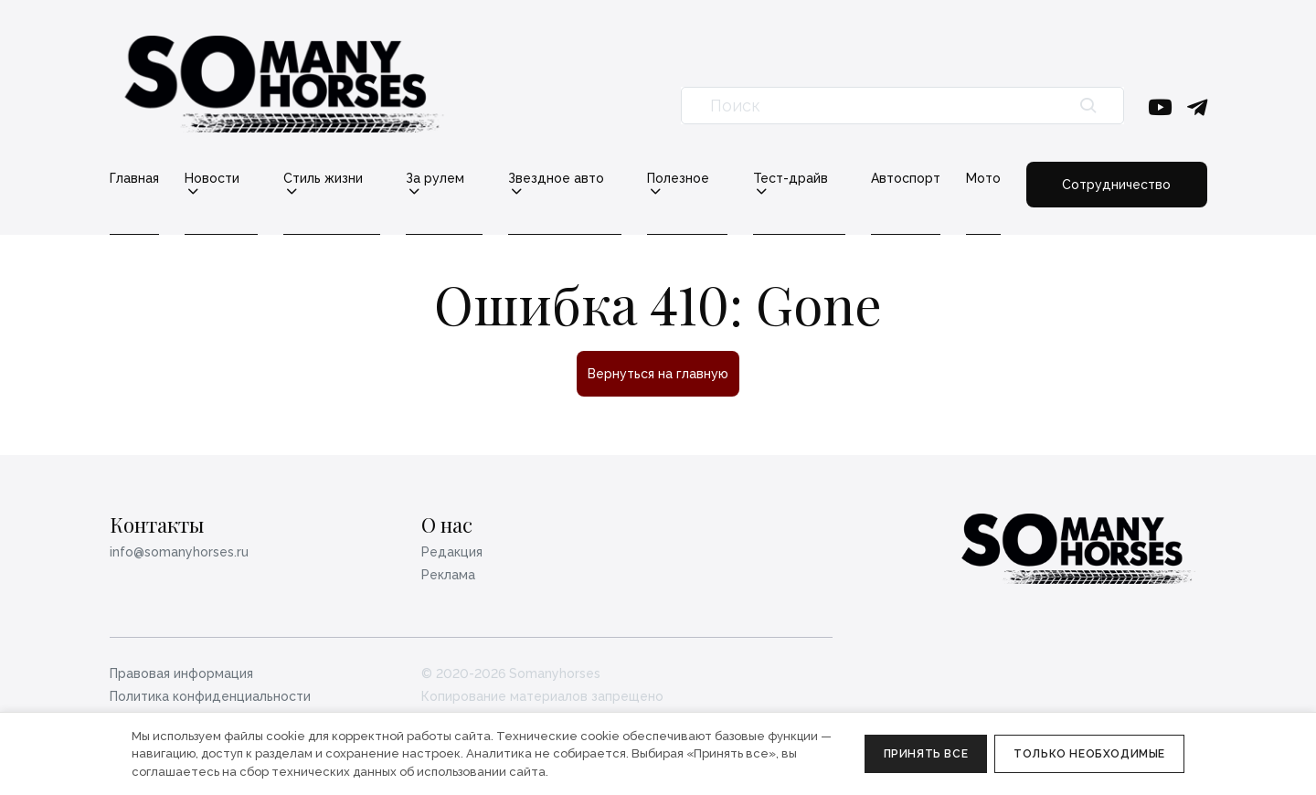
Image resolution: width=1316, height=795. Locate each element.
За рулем (435, 179)
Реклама (448, 574)
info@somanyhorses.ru (179, 552)
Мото (983, 178)
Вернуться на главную (658, 373)
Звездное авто (556, 179)
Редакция (452, 552)
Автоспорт (905, 178)
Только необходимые (1089, 753)
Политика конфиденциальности (210, 696)
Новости (212, 179)
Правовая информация (181, 673)
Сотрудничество (1116, 184)
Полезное (678, 179)
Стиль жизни (323, 179)
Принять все (926, 753)
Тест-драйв (790, 179)
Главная (134, 178)
